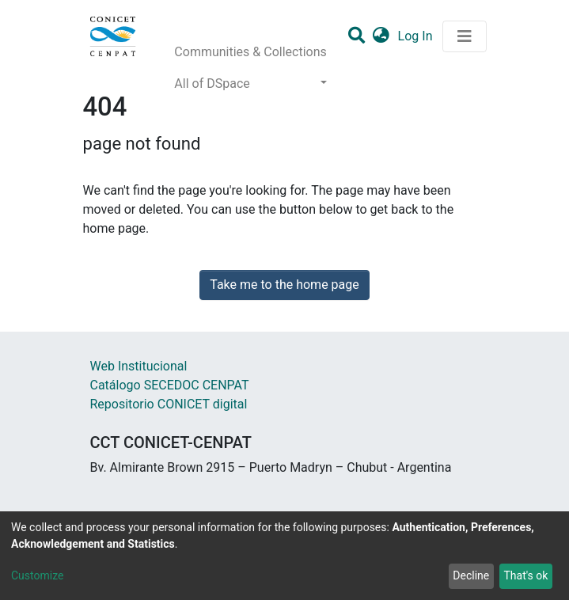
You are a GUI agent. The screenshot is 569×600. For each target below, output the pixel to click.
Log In (417, 36)
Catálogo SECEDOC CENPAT (169, 385)
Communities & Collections (250, 51)
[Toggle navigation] (464, 36)
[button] (381, 36)
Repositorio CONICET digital (169, 404)
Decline (471, 575)
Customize (37, 575)
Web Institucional (139, 366)
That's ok (525, 575)
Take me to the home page (284, 284)
